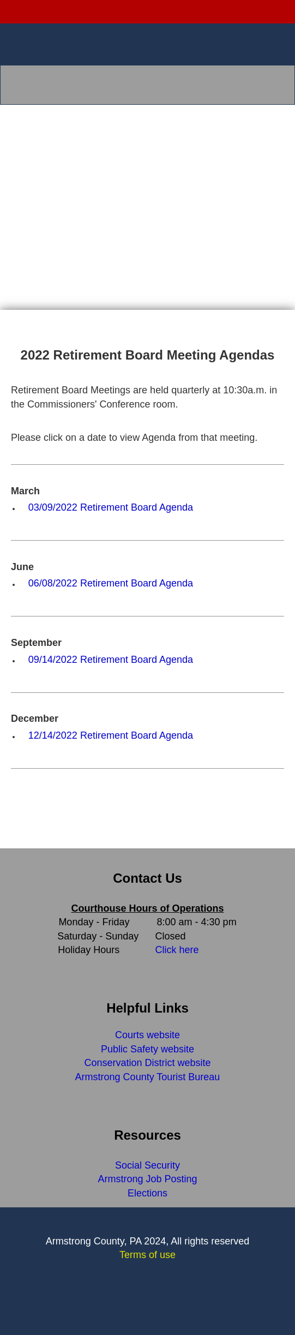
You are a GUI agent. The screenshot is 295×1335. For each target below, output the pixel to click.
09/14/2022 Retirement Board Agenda (110, 659)
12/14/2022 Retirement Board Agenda (110, 735)
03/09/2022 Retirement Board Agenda (110, 507)
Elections (147, 1193)
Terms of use (147, 1254)
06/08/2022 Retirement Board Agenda (110, 583)
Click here (177, 949)
